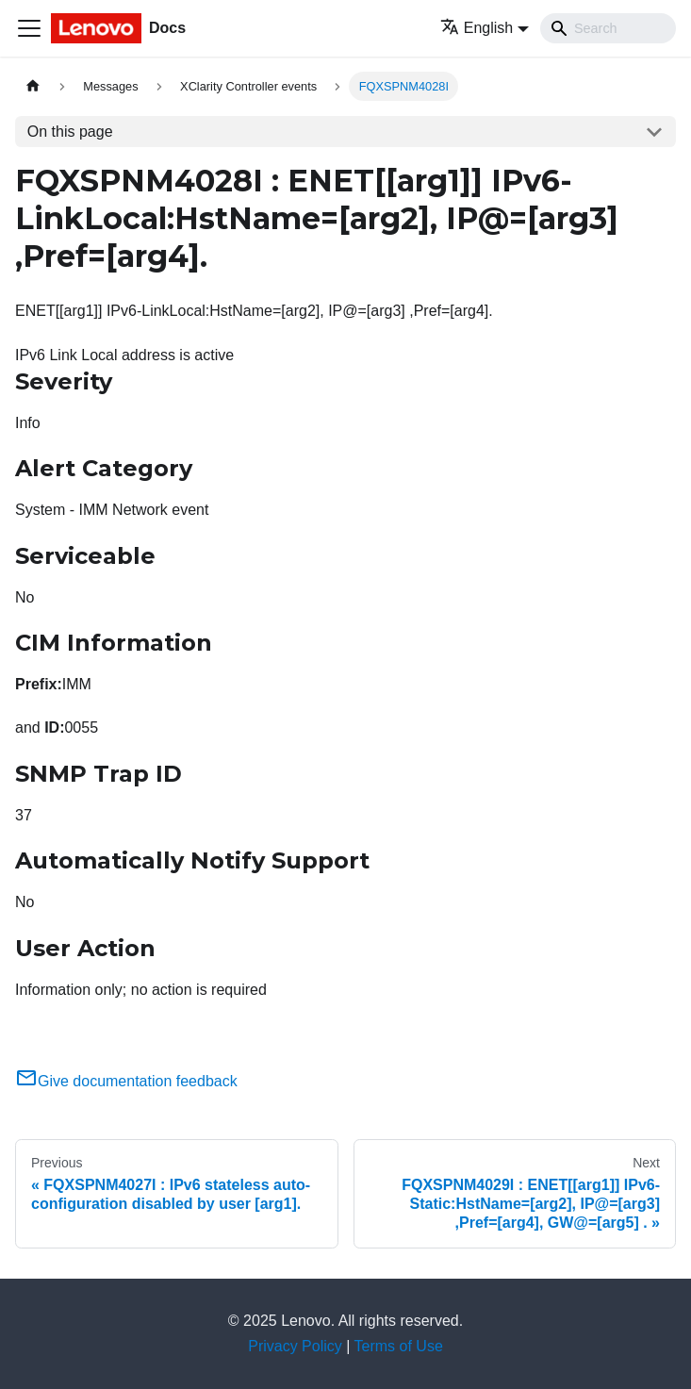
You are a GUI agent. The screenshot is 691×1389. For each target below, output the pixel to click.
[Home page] (33, 86)
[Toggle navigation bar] (29, 28)
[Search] (608, 28)
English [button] (476, 28)
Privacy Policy (295, 1346)
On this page (70, 132)
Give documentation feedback (126, 1081)
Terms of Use (398, 1346)
